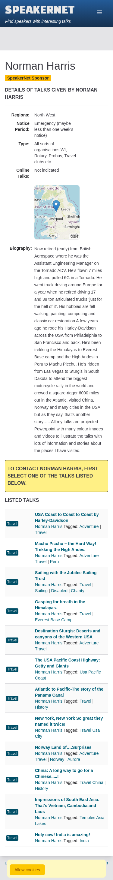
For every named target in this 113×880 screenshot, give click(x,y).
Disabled (59, 590)
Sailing (41, 590)
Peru (54, 561)
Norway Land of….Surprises (63, 747)
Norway (57, 759)
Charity (77, 590)
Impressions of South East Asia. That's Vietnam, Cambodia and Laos (67, 805)
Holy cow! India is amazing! (62, 834)
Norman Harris (49, 526)
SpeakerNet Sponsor (28, 78)
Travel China (91, 782)
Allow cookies (27, 869)
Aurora (73, 759)
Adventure (89, 526)
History (41, 707)
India (84, 840)
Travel (12, 524)
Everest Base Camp (54, 619)
